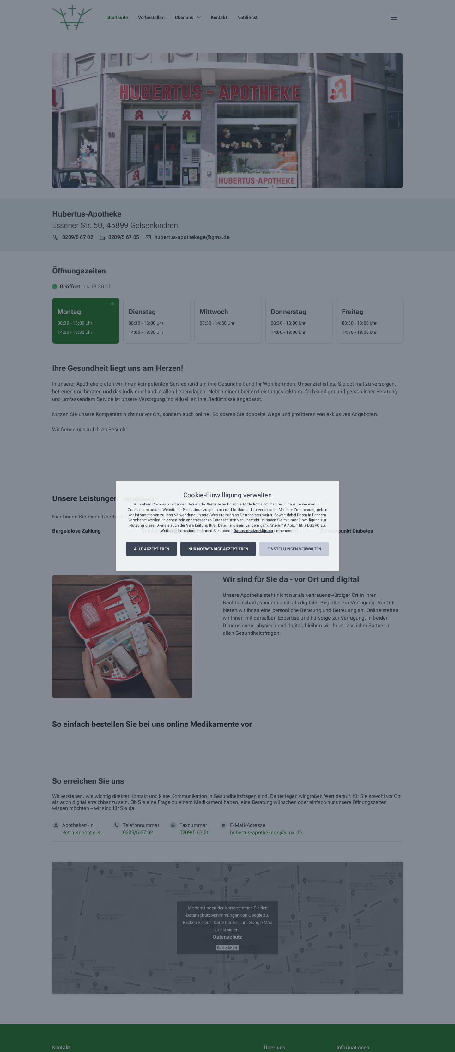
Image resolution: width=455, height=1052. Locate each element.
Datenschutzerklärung (253, 531)
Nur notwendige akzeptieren (218, 549)
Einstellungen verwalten (294, 549)
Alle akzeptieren (151, 549)
